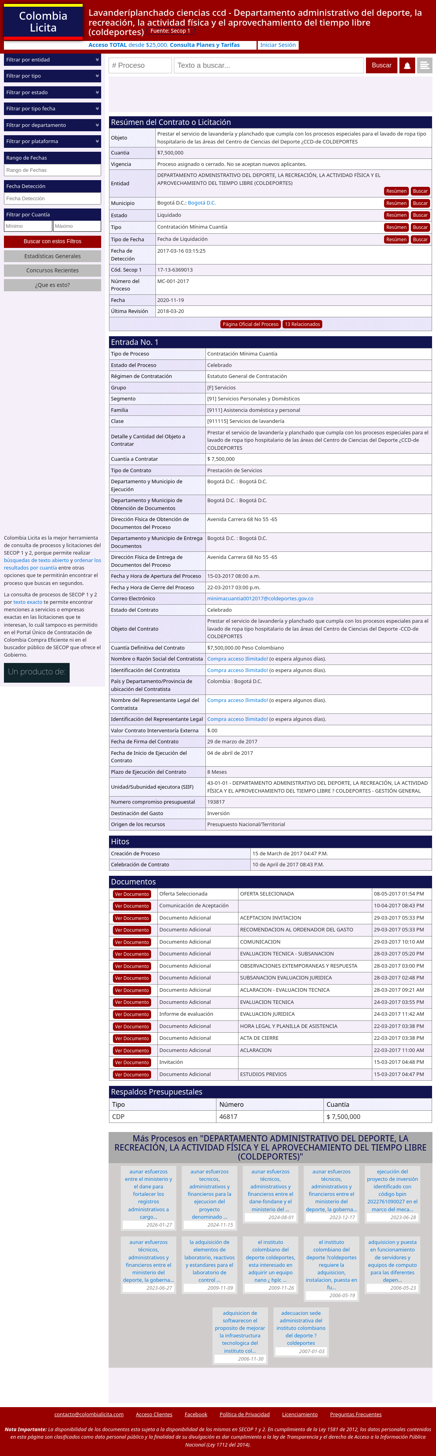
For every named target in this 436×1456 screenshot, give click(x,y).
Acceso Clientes (154, 1414)
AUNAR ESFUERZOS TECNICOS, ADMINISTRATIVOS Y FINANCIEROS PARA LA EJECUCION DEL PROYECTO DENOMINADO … (209, 1194)
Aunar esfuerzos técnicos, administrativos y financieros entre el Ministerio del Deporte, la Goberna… (148, 1260)
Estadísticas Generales (52, 255)
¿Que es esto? (52, 284)
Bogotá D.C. (202, 202)
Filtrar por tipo (23, 75)
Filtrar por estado (27, 92)
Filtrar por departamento (36, 124)
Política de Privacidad (245, 1414)
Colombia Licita (43, 21)
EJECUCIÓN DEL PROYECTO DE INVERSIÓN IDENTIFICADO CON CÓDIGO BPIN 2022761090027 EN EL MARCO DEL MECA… (392, 1190)
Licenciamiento (300, 1414)
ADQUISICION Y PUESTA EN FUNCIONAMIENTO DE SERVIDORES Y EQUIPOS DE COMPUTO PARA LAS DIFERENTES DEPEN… (392, 1260)
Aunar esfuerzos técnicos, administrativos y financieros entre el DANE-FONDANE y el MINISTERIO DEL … (270, 1190)
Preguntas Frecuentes (356, 1414)
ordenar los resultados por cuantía (52, 564)
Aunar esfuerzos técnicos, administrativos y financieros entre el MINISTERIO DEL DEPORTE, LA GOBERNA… (331, 1190)
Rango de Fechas (26, 157)
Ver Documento (132, 894)
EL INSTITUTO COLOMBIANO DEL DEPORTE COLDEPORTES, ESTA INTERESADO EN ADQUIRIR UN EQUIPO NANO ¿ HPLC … (271, 1260)
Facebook (196, 1414)
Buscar (420, 191)
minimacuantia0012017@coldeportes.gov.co (260, 598)
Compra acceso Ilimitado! (237, 658)
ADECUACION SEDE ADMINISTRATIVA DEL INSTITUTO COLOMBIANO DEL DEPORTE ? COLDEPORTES (301, 1328)
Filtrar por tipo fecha (30, 108)
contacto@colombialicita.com (89, 1414)
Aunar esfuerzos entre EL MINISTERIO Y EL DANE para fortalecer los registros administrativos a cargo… (148, 1194)
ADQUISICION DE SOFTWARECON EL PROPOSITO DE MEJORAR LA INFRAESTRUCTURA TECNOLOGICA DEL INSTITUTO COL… (240, 1331)
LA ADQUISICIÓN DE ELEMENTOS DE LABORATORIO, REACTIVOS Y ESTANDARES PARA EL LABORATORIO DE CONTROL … (210, 1260)
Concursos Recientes (52, 270)
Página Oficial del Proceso (251, 324)
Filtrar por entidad (28, 59)
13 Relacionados (302, 324)
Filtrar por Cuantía (28, 214)
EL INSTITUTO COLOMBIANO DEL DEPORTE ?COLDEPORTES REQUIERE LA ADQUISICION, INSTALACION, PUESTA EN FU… (331, 1264)
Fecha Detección (26, 186)
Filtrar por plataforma (32, 141)
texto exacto (27, 601)
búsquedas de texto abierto (36, 560)
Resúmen (396, 191)
